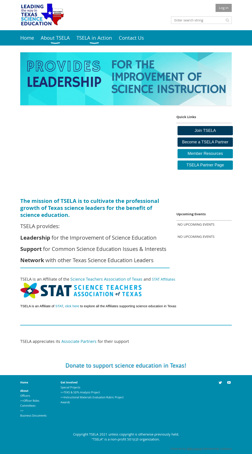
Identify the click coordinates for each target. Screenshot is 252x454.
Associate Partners (79, 341)
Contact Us (27, 420)
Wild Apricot (194, 448)
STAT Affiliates (163, 279)
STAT (59, 306)
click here (72, 306)
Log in (223, 7)
